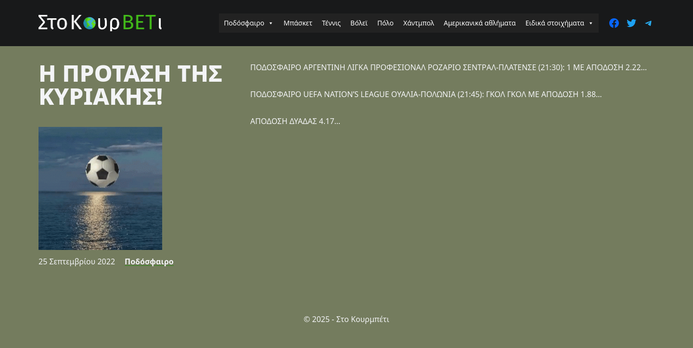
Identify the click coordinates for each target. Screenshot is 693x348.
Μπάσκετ (297, 22)
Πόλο (385, 22)
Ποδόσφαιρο (249, 23)
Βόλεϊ (359, 22)
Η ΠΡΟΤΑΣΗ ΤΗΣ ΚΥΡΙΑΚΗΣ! (130, 84)
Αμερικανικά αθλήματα (480, 22)
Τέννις (331, 22)
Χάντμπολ (418, 22)
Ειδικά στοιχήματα (560, 23)
